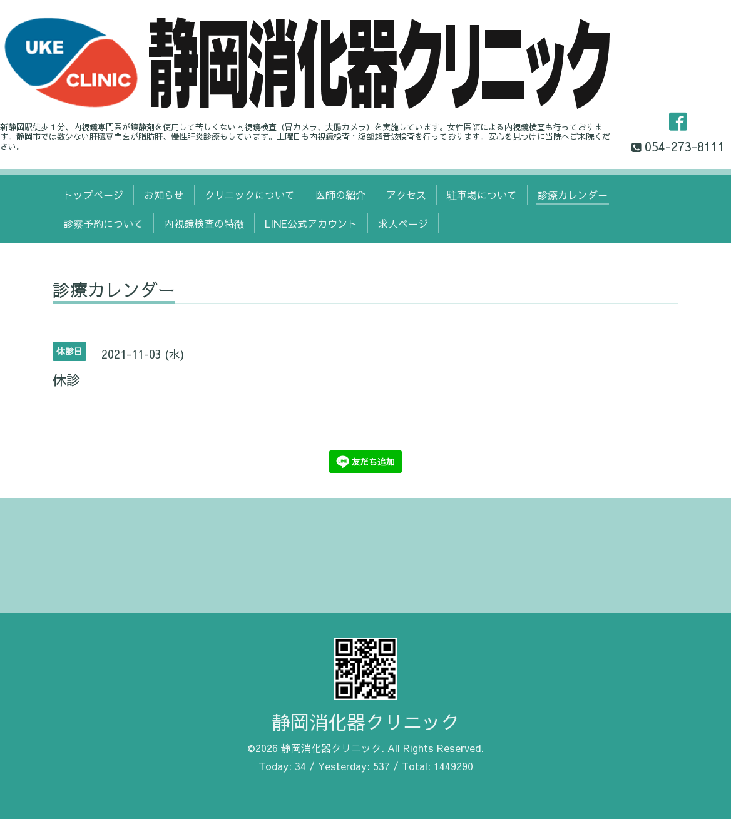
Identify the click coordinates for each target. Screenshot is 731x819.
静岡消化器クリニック (365, 722)
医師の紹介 (340, 194)
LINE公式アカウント (311, 223)
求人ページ (403, 223)
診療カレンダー (573, 194)
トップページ (93, 194)
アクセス (406, 194)
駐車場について (482, 194)
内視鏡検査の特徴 (204, 223)
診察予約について (103, 223)
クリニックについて (250, 194)
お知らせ (164, 194)
